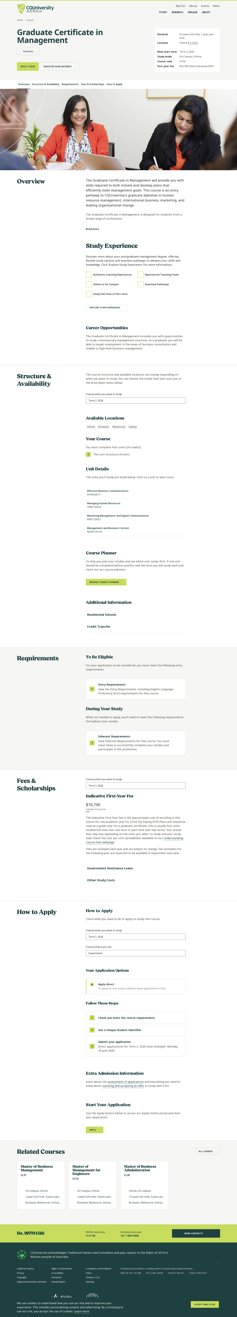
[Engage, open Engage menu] (192, 12)
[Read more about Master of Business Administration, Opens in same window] (144, 1183)
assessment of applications (126, 1080)
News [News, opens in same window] (216, 6)
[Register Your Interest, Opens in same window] (59, 66)
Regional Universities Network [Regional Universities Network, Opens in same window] (31, 1280)
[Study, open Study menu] (163, 12)
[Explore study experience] (107, 306)
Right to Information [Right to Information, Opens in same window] (61, 1266)
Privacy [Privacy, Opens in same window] (20, 1271)
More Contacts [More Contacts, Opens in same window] (196, 1232)
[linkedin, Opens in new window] (139, 1281)
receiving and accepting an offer (123, 1084)
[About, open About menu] (206, 12)
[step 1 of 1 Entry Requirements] (135, 687)
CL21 (23, 1173)
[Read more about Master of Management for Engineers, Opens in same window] (93, 1183)
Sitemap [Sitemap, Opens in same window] (90, 1280)
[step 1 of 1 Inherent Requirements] (135, 741)
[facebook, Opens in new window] (123, 1281)
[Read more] (95, 227)
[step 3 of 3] (136, 1045)
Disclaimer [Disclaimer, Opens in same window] (56, 1275)
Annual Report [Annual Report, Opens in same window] (58, 1280)
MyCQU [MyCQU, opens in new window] (180, 6)
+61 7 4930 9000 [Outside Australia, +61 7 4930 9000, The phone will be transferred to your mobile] (129, 1234)
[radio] (135, 985)
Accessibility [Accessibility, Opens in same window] (57, 1271)
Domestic (28, 51)
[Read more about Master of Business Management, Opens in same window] (41, 1183)
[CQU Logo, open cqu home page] (35, 9)
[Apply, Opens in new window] (94, 1128)
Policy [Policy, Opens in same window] (89, 1271)
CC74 (75, 1177)
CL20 (127, 1173)
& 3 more (193, 42)
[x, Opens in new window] (147, 1281)
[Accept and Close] (205, 1304)
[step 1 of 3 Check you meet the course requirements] (135, 1016)
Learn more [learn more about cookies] (81, 1311)
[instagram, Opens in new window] (131, 1281)
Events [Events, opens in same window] (205, 6)
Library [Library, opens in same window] (193, 6)
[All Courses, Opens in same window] (207, 1149)
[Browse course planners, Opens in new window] (106, 580)
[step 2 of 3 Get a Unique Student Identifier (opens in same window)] (135, 1028)
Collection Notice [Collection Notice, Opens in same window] (25, 1266)
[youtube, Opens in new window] (155, 1281)
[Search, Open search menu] (217, 12)
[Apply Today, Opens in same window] (28, 66)
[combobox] (95, 399)
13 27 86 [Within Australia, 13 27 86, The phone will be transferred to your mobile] (90, 1234)
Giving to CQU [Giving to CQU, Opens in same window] (93, 1275)
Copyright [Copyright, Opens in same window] (21, 1275)
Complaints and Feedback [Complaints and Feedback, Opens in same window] (98, 1266)
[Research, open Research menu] (177, 12)
